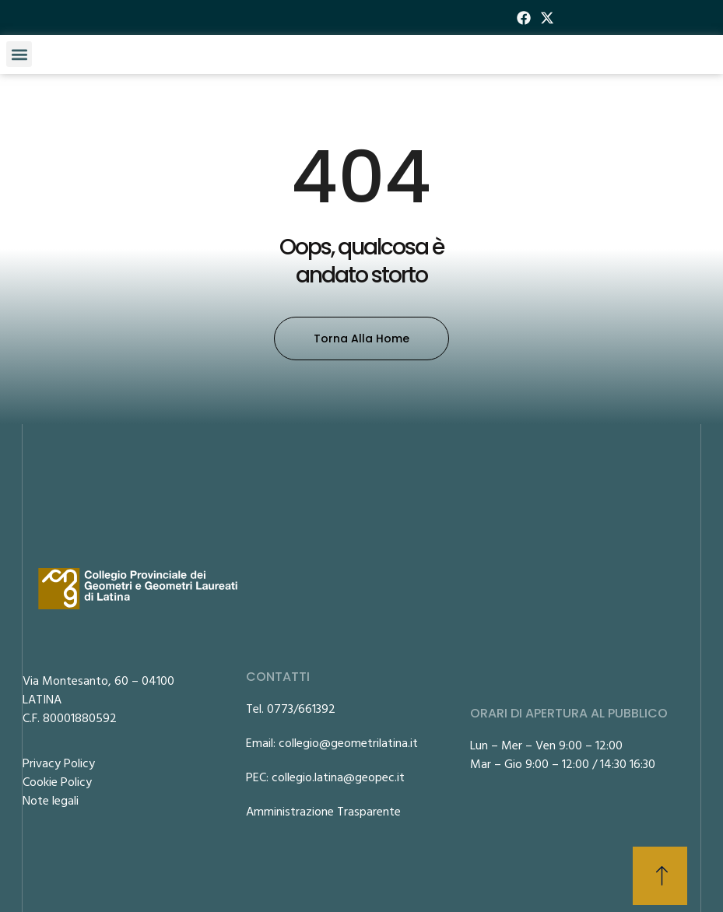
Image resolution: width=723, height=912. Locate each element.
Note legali (51, 800)
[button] (19, 54)
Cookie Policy (57, 781)
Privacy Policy (59, 762)
